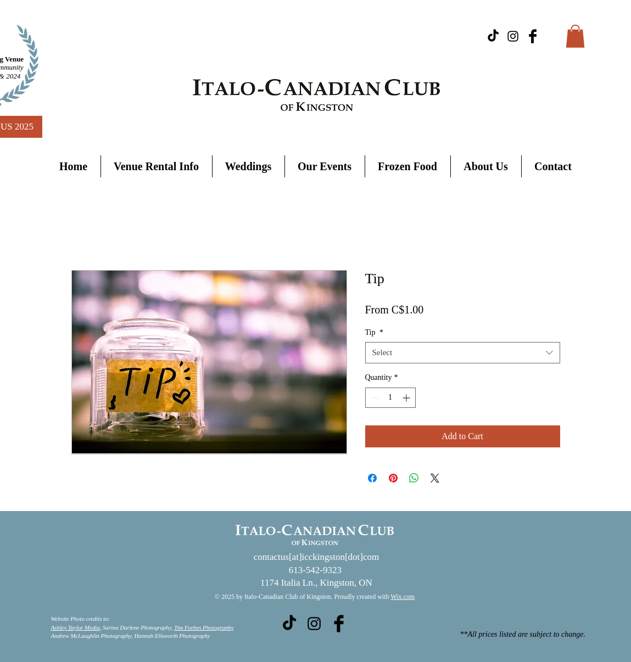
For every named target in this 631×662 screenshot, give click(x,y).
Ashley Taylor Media (75, 627)
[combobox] (462, 352)
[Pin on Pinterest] (393, 478)
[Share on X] (435, 478)
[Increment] (407, 397)
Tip (374, 332)
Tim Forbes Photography (203, 627)
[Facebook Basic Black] (533, 36)
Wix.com (402, 597)
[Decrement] (374, 397)
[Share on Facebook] (372, 478)
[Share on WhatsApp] (414, 478)
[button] (575, 36)
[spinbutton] (390, 397)
